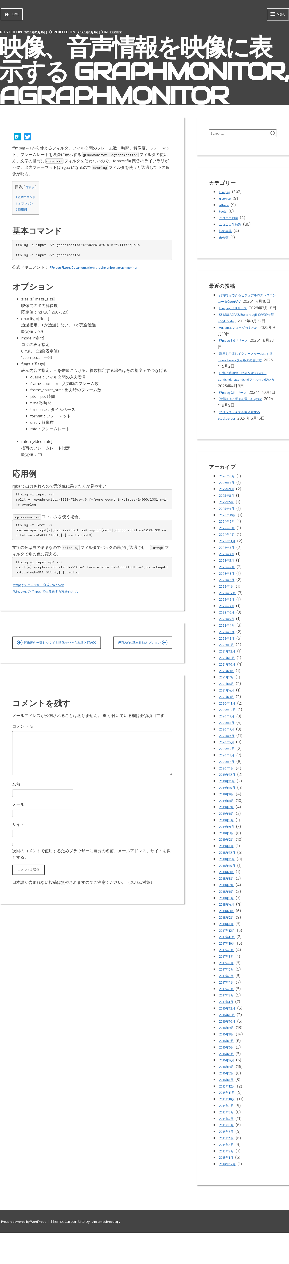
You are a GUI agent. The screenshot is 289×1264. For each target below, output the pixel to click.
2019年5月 (228, 851)
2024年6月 (229, 558)
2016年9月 (228, 1058)
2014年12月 (229, 1195)
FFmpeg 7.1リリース (237, 416)
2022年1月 (228, 675)
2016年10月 (229, 1052)
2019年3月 (228, 864)
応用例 (23, 212)
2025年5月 (228, 533)
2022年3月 (228, 662)
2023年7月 (228, 584)
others (225, 210)
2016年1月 (228, 1110)
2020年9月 (228, 747)
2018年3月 (228, 941)
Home (13, 16)
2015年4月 (228, 1169)
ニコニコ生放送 (233, 229)
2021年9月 (228, 701)
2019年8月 (228, 831)
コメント (22, 752)
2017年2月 (228, 1026)
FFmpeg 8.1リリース (237, 319)
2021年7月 (228, 708)
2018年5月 (228, 929)
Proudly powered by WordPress (30, 1252)
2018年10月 (229, 896)
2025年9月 (228, 520)
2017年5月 (228, 1006)
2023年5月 (228, 591)
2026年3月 (228, 513)
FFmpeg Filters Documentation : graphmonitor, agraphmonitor (106, 270)
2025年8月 (229, 526)
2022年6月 (228, 643)
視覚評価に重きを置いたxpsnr (246, 429)
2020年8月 (229, 753)
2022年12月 (229, 623)
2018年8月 (228, 909)
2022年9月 (228, 630)
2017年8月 (228, 987)
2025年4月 (229, 539)
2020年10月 (229, 740)
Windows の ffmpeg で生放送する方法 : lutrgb (55, 594)
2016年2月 (228, 1104)
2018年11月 (229, 890)
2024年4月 (229, 565)
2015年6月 (228, 1156)
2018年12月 (229, 883)
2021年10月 (229, 695)
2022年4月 (229, 656)
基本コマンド (28, 199)
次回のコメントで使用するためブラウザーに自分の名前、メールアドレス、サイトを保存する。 (91, 899)
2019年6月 (228, 844)
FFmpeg (130, 34)
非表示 (33, 190)
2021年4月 (228, 721)
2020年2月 (228, 792)
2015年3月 (228, 1175)
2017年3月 (228, 1019)
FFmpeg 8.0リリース (238, 365)
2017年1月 (228, 1032)
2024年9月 (229, 552)
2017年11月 (228, 968)
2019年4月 (228, 857)
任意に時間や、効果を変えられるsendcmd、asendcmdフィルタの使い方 (247, 404)
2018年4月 (228, 935)
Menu (273, 16)
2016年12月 (229, 1039)
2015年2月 (228, 1182)
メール (18, 845)
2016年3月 (228, 1097)
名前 (16, 823)
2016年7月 (228, 1071)
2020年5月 (228, 773)
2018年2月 (228, 948)
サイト (18, 867)
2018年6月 (228, 922)
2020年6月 (228, 766)
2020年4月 (229, 779)
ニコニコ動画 (231, 222)
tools (223, 216)
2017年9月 (228, 980)
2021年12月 (229, 682)
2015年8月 (228, 1143)
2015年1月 (228, 1188)
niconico (226, 203)
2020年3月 (228, 786)
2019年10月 (229, 818)
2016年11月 (229, 1045)
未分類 (225, 242)
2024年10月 (229, 546)
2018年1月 (228, 955)
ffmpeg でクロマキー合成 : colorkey (45, 587)
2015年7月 (228, 1149)
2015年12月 (229, 1117)
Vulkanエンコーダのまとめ (243, 352)
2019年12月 (229, 805)
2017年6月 (228, 1000)
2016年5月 (228, 1084)
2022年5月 (228, 649)
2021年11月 (229, 688)
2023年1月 (228, 617)
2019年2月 (228, 870)
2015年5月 (228, 1162)
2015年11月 (229, 1123)
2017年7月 (228, 994)
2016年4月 (228, 1091)
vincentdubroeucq (120, 1252)
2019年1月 (228, 877)
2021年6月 (228, 714)
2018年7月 (228, 916)
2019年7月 (228, 838)
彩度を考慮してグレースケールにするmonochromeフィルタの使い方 (247, 385)
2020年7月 (228, 760)
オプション (27, 206)
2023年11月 (229, 572)
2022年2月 (228, 669)
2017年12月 (229, 961)
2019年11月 (229, 812)
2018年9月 (228, 903)
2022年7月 (228, 636)
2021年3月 (228, 727)
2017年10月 (229, 974)
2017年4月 (228, 1013)
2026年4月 (229, 507)
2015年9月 (228, 1136)
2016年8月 (228, 1065)
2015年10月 (229, 1130)
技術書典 (227, 236)
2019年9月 (228, 825)
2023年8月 (228, 578)
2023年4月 (228, 597)
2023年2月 (228, 611)
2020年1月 (228, 799)
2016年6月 (228, 1078)
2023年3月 (228, 604)
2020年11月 (229, 734)
